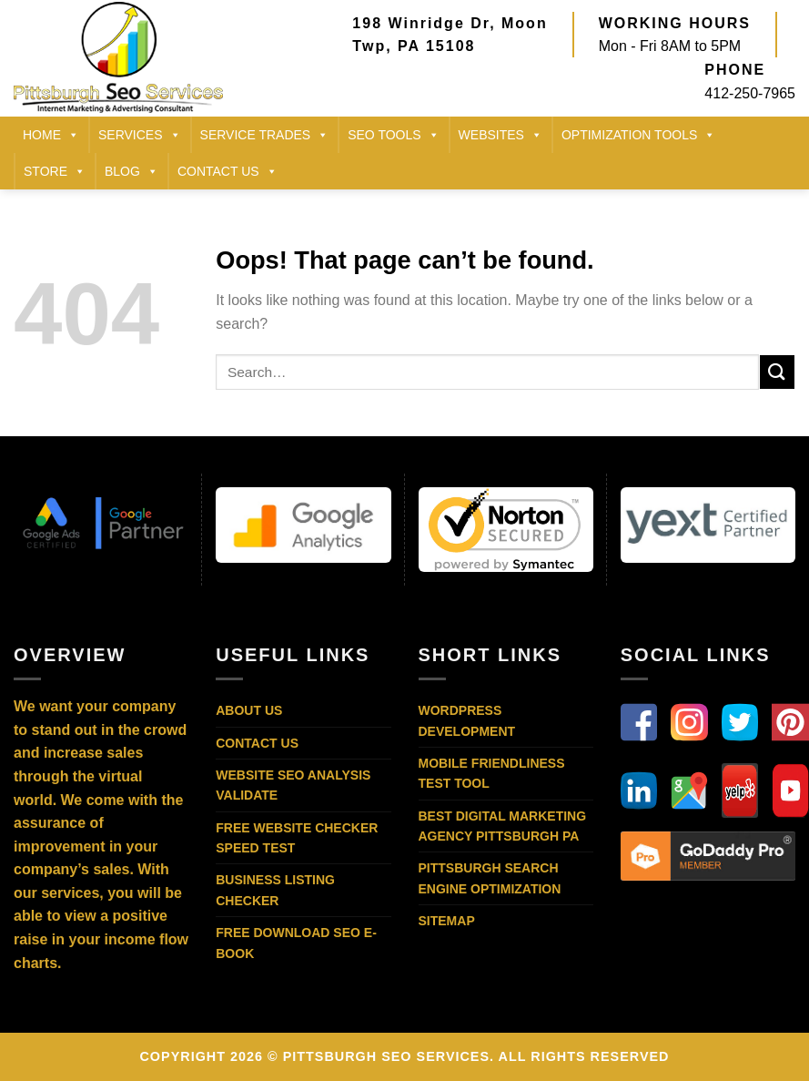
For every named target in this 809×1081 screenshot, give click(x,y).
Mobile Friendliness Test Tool (492, 773)
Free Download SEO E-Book (296, 942)
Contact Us (257, 743)
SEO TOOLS (393, 135)
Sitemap (447, 920)
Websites (500, 135)
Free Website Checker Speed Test (297, 838)
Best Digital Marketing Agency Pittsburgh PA (503, 826)
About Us (249, 710)
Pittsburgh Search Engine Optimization (490, 878)
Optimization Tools (638, 135)
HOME (51, 135)
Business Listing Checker (275, 889)
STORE (55, 171)
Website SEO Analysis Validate (293, 785)
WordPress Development (467, 720)
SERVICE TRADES (264, 135)
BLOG (131, 171)
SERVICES (139, 135)
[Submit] (777, 372)
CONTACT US (227, 171)
